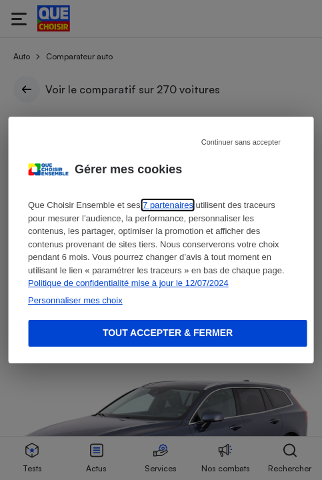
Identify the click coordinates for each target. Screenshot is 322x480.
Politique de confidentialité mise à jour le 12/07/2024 (128, 283)
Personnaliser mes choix (75, 300)
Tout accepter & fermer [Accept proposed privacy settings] (168, 332)
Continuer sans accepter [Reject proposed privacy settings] (241, 142)
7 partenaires (168, 205)
